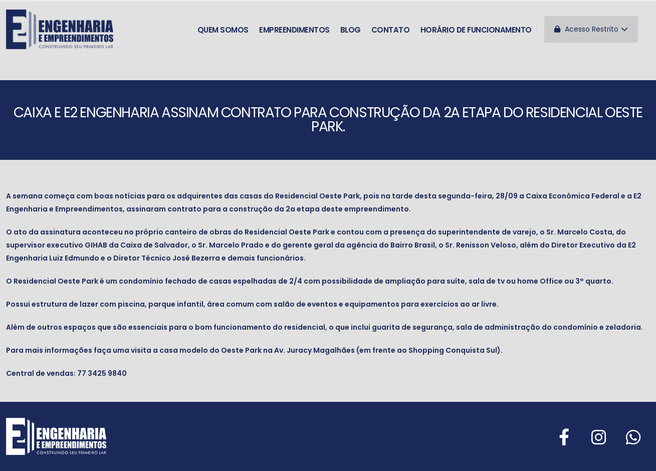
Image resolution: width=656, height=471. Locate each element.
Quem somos (223, 28)
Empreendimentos (294, 28)
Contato (390, 28)
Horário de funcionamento (476, 28)
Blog (350, 28)
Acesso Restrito (591, 28)
